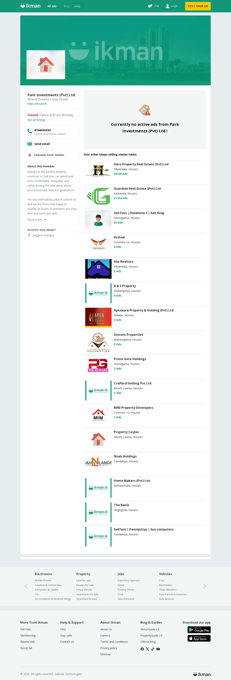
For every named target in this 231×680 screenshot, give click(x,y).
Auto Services (166, 599)
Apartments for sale (87, 594)
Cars (161, 580)
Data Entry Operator (129, 580)
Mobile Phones (43, 580)
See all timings (36, 120)
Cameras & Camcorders (48, 585)
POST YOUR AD (198, 6)
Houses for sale (85, 585)
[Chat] (153, 6)
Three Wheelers (167, 589)
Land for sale (83, 580)
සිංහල (67, 6)
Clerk (120, 594)
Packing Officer (126, 589)
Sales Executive (126, 599)
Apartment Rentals (86, 599)
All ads (52, 6)
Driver (121, 585)
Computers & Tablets (46, 589)
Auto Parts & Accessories (173, 594)
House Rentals (84, 589)
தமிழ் (77, 6)
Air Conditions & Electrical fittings (53, 599)
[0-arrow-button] (26, 586)
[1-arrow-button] (205, 586)
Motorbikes (165, 585)
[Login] (171, 6)
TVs (37, 594)
